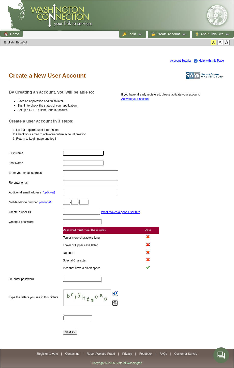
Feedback (145, 353)
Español (21, 42)
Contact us (72, 353)
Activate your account (135, 99)
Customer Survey (185, 353)
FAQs (163, 353)
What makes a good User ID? (120, 212)
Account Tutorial (180, 60)
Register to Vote (47, 353)
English (9, 42)
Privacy (127, 353)
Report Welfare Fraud (101, 353)
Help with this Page (211, 60)
